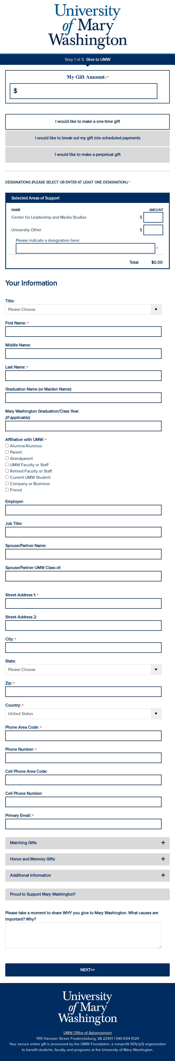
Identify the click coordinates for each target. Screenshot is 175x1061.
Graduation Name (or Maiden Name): (38, 389)
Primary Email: (19, 815)
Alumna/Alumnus (26, 446)
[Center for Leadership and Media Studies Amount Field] (153, 217)
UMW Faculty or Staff (29, 465)
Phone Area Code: (23, 727)
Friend (16, 490)
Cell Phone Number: (23, 793)
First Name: (16, 323)
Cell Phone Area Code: (26, 771)
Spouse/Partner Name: (25, 545)
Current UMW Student (30, 477)
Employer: (14, 501)
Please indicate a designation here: (48, 240)
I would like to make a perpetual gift (88, 154)
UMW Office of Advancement (87, 1033)
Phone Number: (20, 749)
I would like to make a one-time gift (87, 121)
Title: (9, 301)
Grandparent (21, 458)
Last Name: (16, 367)
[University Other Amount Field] (153, 230)
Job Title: (13, 523)
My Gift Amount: (87, 77)
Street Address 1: (21, 595)
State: (10, 661)
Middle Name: (18, 345)
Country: (14, 705)
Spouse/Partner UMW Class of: (33, 567)
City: (10, 639)
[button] (87, 843)
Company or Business (30, 483)
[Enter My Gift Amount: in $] (83, 91)
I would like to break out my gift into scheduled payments (87, 138)
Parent (16, 452)
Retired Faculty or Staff (31, 471)
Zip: (9, 683)
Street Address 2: (21, 617)
